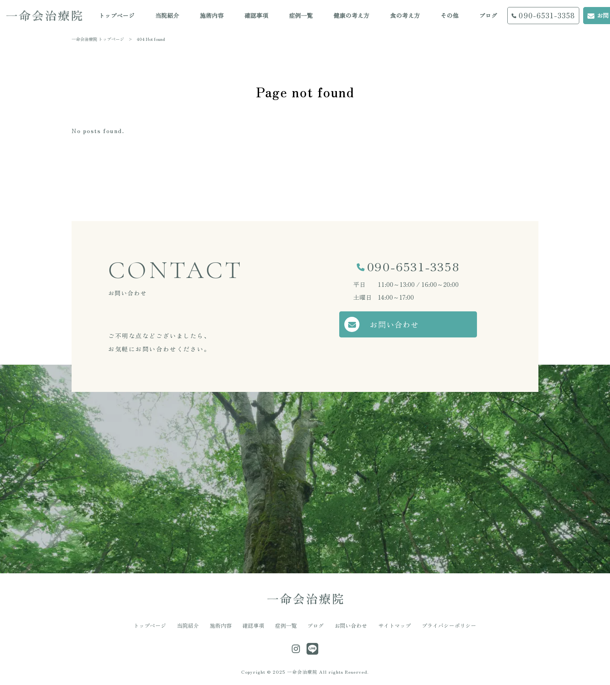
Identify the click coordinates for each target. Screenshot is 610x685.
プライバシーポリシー (449, 625)
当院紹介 (188, 625)
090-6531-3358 (413, 266)
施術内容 (220, 625)
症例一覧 (286, 625)
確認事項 (253, 625)
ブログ (315, 625)
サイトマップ (394, 625)
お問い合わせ (395, 324)
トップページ (149, 625)
